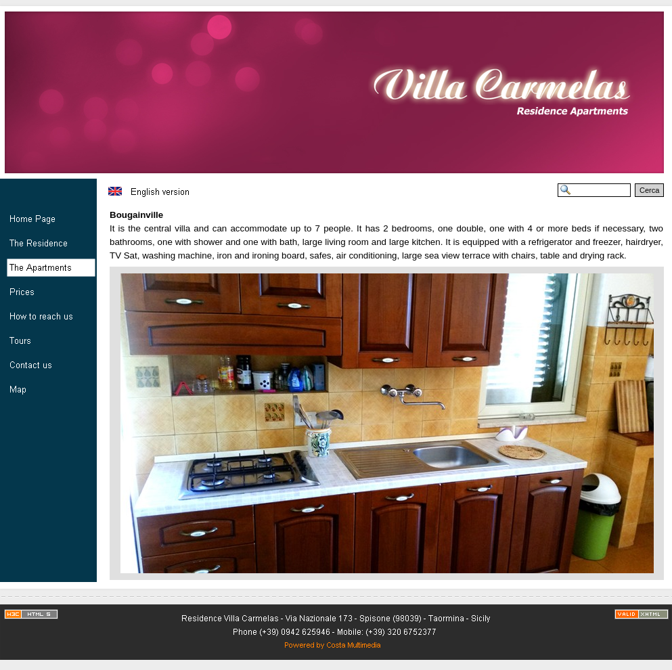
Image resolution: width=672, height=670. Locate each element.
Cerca (649, 190)
